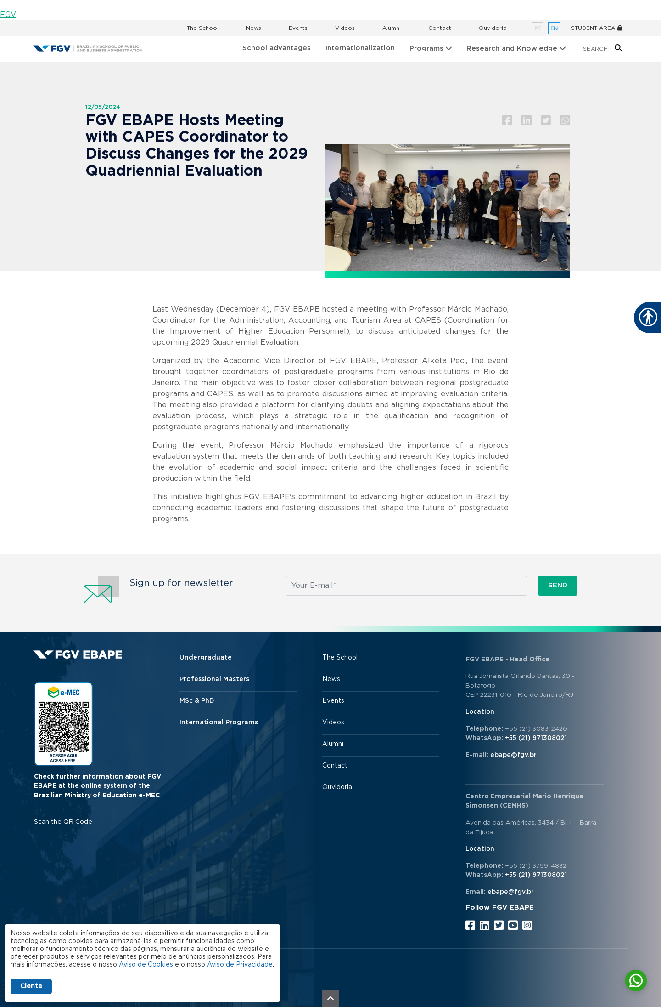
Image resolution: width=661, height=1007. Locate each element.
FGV (8, 14)
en (554, 28)
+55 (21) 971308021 (536, 738)
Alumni (391, 28)
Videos (345, 28)
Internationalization (360, 48)
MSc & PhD (196, 701)
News (253, 28)
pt (537, 28)
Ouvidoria (493, 28)
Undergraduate (205, 657)
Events (298, 28)
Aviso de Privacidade (240, 964)
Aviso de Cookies (146, 964)
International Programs (218, 722)
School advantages (276, 48)
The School (202, 28)
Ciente (31, 986)
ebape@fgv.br (513, 755)
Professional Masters (214, 679)
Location (479, 712)
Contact (439, 28)
